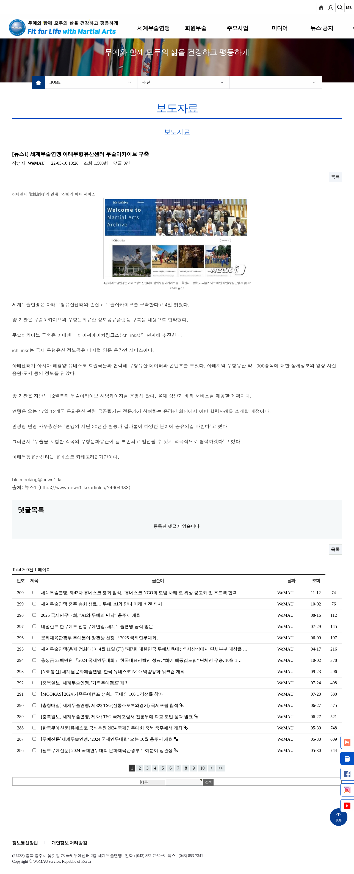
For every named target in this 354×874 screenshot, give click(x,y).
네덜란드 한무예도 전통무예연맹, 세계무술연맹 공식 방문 (97, 626)
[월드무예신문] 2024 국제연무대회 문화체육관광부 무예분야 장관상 (107, 750)
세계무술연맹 (153, 28)
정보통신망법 (25, 842)
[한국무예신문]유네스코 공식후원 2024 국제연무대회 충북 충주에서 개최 (112, 728)
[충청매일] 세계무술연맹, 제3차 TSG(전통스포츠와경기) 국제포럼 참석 (110, 705)
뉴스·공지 (321, 28)
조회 (316, 580)
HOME (54, 82)
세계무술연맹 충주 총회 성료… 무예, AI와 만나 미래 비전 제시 (101, 604)
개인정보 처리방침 (69, 842)
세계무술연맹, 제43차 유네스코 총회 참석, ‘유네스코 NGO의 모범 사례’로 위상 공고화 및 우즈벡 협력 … (141, 592)
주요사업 (237, 28)
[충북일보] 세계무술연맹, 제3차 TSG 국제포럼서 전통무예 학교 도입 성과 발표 (117, 716)
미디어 (280, 28)
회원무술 (195, 28)
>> (220, 768)
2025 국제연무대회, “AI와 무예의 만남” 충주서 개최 (91, 615)
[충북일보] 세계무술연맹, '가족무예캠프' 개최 (85, 683)
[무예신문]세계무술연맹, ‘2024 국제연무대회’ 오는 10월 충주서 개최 (107, 739)
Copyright (20, 861)
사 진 (146, 82)
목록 (335, 177)
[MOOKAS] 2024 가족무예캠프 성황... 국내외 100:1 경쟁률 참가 (102, 694)
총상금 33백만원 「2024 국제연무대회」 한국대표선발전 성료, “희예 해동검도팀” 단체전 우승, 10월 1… (141, 660)
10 (202, 768)
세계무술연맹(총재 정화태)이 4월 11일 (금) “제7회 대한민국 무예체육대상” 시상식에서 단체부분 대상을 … (144, 649)
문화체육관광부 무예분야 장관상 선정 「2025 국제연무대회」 (101, 637)
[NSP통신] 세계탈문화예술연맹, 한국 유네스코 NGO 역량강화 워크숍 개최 (113, 671)
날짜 (291, 580)
